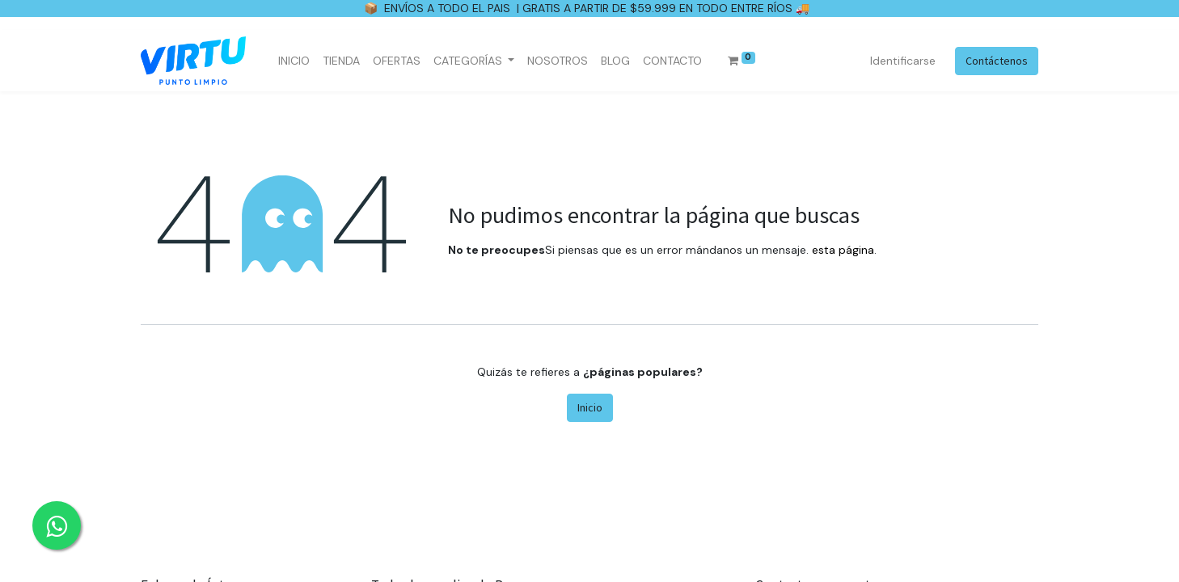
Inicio (589, 407)
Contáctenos (997, 60)
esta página (843, 249)
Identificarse (903, 60)
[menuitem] (294, 61)
